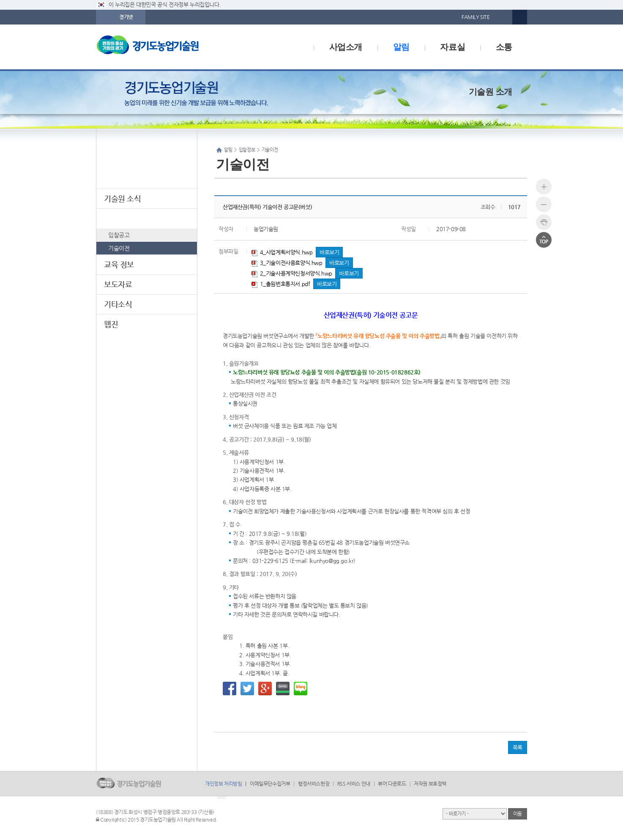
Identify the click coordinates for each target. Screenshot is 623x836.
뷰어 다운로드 (392, 784)
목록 (517, 747)
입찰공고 (118, 235)
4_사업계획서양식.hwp (281, 252)
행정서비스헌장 (313, 784)
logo (165, 47)
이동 (517, 814)
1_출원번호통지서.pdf (280, 284)
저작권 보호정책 (430, 784)
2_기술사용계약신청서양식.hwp (291, 273)
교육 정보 (119, 264)
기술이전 (118, 248)
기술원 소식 (122, 198)
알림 (401, 47)
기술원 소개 (490, 91)
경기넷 (126, 17)
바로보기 (329, 252)
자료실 (452, 47)
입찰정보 (118, 218)
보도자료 (118, 284)
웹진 (111, 324)
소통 (504, 47)
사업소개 (345, 47)
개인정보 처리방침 (223, 784)
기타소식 (118, 304)
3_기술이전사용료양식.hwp (286, 263)
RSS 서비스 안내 (353, 784)
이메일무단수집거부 (270, 784)
